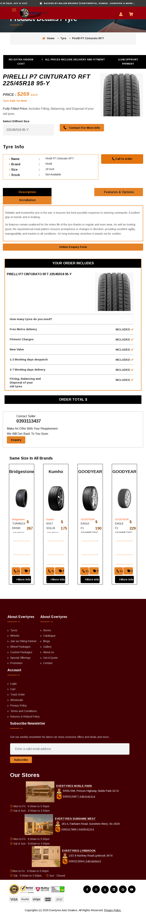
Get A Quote (50, 665)
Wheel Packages (20, 654)
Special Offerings (20, 665)
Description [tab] (27, 193)
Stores (47, 638)
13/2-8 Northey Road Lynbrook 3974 (87, 863)
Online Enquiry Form (73, 250)
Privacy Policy (18, 713)
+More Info (21, 585)
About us (48, 660)
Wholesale (16, 708)
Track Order (17, 702)
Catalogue (49, 644)
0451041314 (87, 804)
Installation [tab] (27, 202)
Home (48, 38)
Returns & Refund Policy (25, 724)
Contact (47, 671)
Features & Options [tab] (119, 193)
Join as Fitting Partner (23, 649)
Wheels (14, 644)
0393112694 (73, 869)
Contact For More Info (81, 127)
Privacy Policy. (112, 918)
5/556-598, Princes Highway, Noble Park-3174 (87, 799)
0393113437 (28, 427)
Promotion (16, 671)
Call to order (122, 158)
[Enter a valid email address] (69, 757)
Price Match (28, 576)
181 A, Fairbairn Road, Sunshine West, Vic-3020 (87, 831)
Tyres (13, 638)
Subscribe (21, 768)
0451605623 (93, 869)
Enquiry (16, 446)
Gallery (47, 654)
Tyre (63, 38)
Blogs (46, 649)
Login (13, 691)
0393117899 (66, 837)
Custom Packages (21, 660)
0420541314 (86, 837)
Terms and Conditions (23, 719)
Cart (12, 697)
